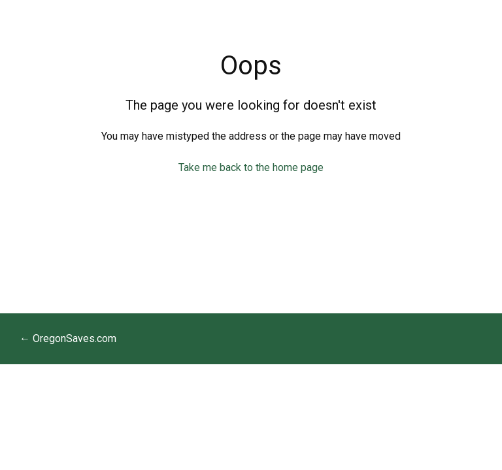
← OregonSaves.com (68, 338)
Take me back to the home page (251, 167)
